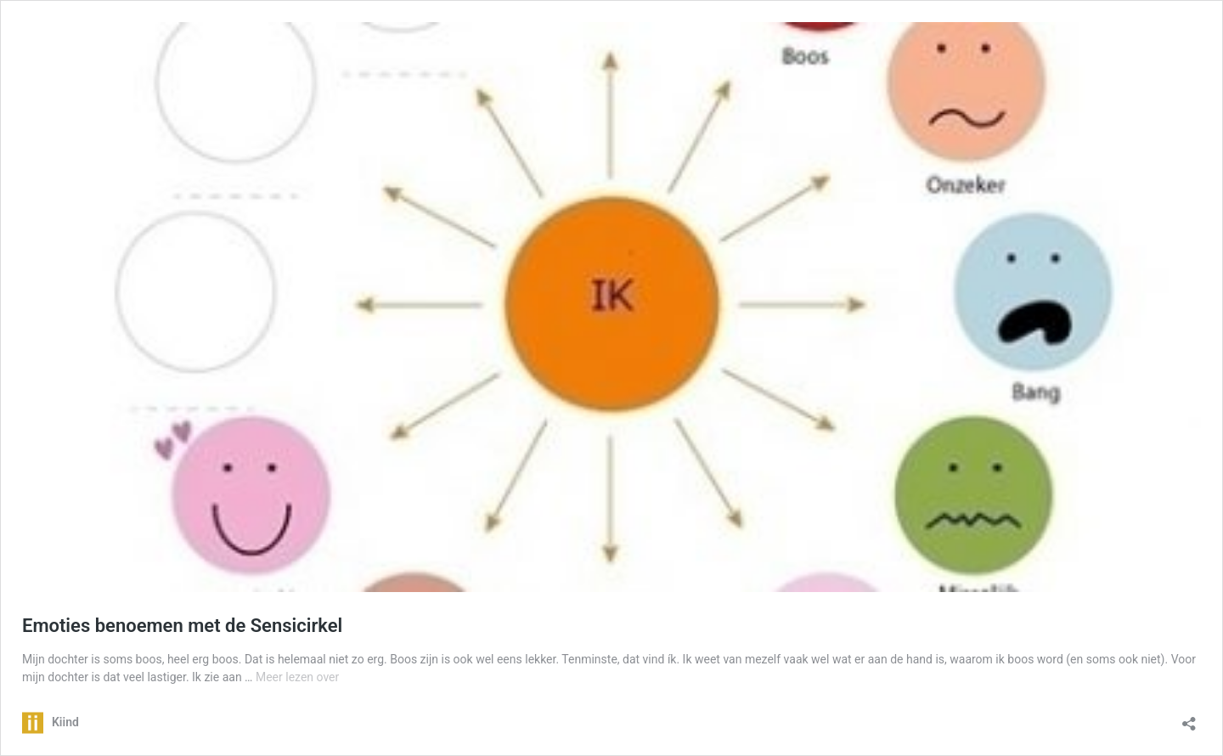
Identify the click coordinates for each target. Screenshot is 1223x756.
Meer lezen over (297, 677)
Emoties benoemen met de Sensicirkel (182, 625)
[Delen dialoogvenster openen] (1189, 718)
